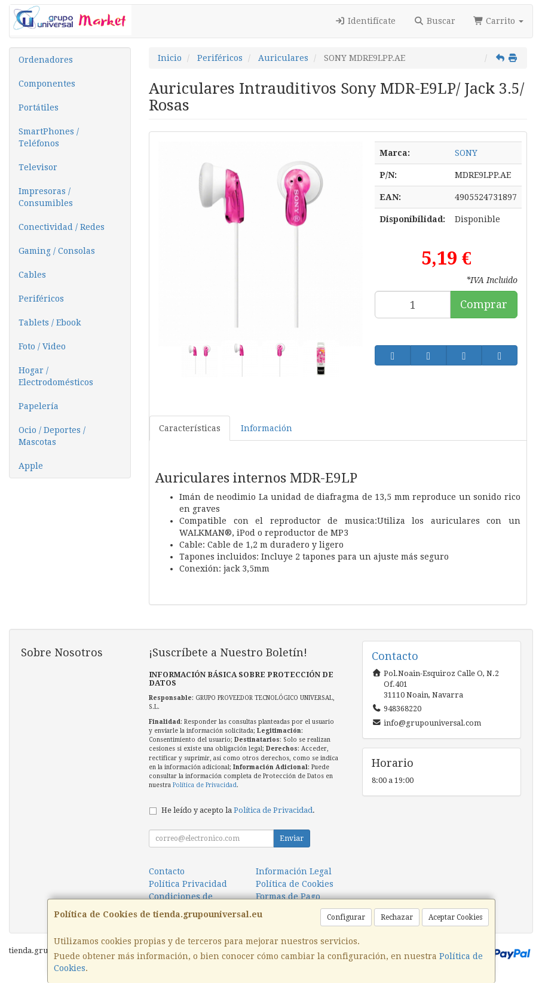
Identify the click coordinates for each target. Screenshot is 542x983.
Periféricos (41, 298)
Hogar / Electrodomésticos (56, 376)
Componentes (47, 83)
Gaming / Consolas (57, 251)
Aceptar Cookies (455, 917)
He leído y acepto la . (238, 810)
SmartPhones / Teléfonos (49, 137)
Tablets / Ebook (50, 322)
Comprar (483, 304)
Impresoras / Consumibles (46, 197)
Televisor (38, 167)
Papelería (39, 406)
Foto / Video (42, 346)
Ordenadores (46, 59)
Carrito (498, 21)
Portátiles (39, 107)
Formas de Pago (288, 896)
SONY (466, 153)
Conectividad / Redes (62, 227)
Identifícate (365, 21)
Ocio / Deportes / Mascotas (52, 436)
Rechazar (397, 917)
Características (190, 428)
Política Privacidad (188, 884)
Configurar (346, 917)
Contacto (167, 871)
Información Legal (294, 871)
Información (266, 428)
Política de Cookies (294, 884)
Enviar (292, 838)
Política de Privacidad (205, 785)
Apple (31, 466)
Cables (32, 274)
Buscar (434, 21)
